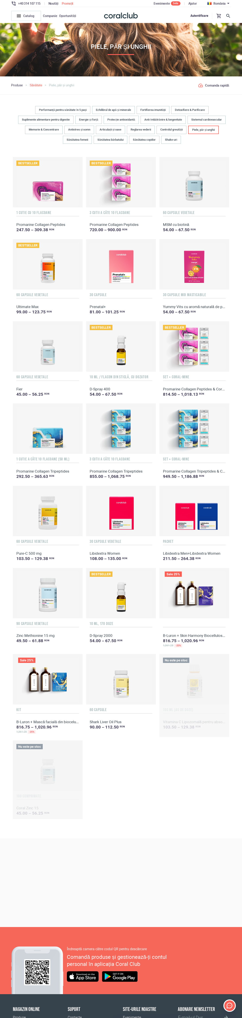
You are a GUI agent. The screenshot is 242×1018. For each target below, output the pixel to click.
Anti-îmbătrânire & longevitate (163, 121)
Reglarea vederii (141, 131)
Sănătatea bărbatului (110, 142)
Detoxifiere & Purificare (190, 112)
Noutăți (53, 3)
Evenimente (162, 3)
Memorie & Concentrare (44, 131)
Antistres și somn (79, 131)
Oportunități (67, 15)
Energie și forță (88, 121)
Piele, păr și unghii (203, 131)
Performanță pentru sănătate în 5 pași (63, 112)
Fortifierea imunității (153, 112)
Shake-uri (171, 142)
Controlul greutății (171, 131)
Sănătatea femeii (77, 142)
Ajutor (192, 3)
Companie (50, 16)
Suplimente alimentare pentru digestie (46, 121)
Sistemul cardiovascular (206, 121)
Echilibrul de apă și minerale (113, 112)
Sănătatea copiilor (144, 142)
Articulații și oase (110, 131)
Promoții (67, 3)
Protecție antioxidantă (121, 121)
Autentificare (199, 15)
